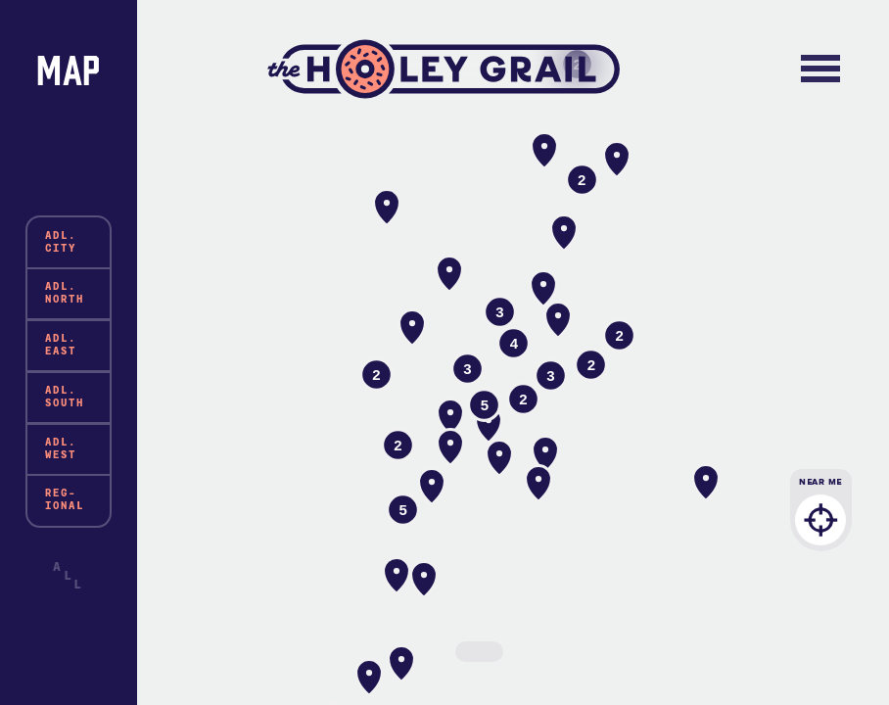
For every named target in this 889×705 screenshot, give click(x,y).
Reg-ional (64, 499)
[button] (412, 328)
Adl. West (60, 448)
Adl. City (60, 242)
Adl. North (64, 293)
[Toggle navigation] (821, 69)
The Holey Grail (444, 69)
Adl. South (64, 396)
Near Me (821, 520)
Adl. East (60, 344)
